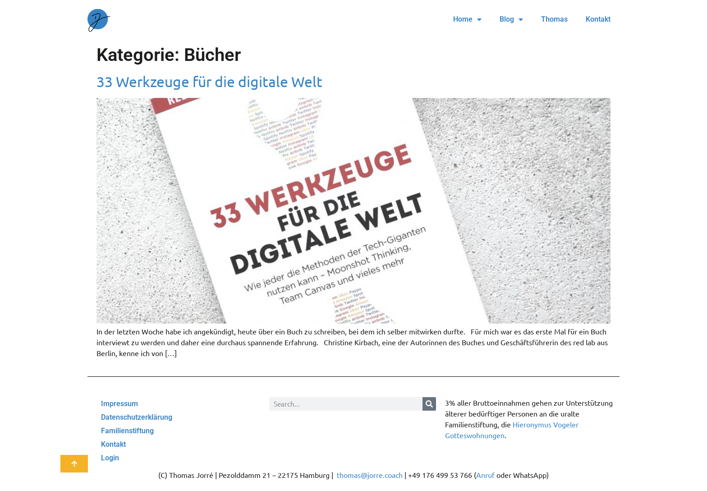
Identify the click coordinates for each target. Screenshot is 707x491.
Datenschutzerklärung (136, 417)
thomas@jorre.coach (370, 474)
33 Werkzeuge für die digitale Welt (209, 81)
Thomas (554, 19)
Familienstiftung (127, 430)
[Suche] (429, 404)
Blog (511, 19)
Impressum (119, 403)
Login (110, 458)
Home (467, 19)
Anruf (485, 474)
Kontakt (598, 19)
